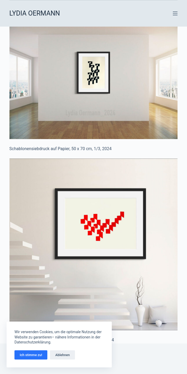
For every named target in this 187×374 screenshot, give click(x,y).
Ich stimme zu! (31, 355)
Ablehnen (62, 355)
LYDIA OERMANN (34, 13)
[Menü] (175, 13)
